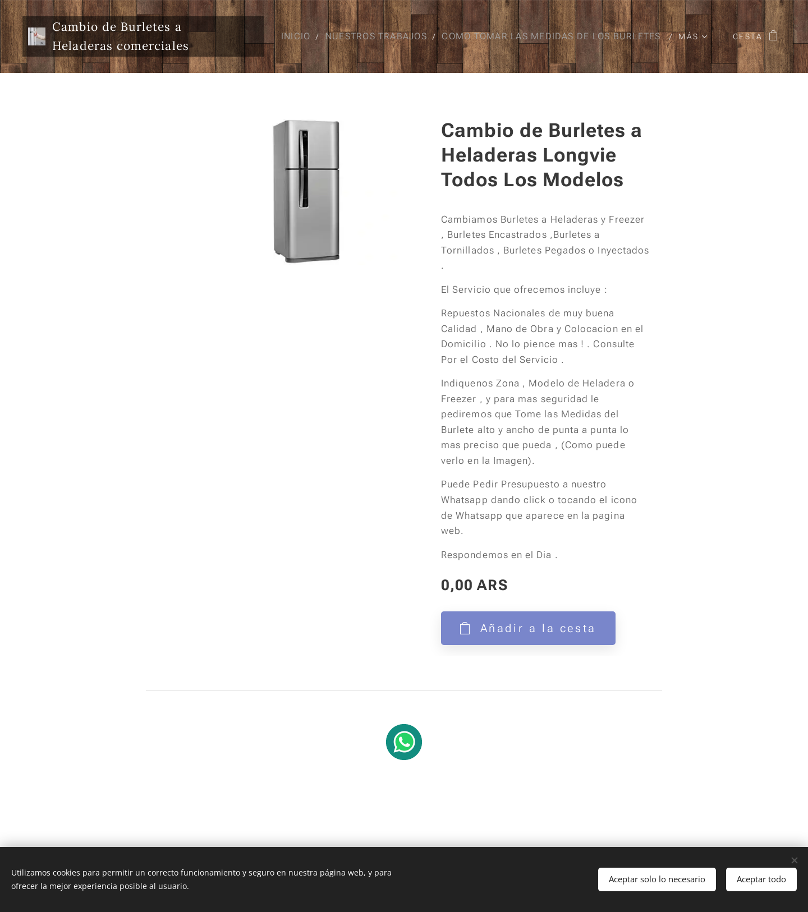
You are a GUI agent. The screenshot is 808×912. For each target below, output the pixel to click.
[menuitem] (535, 36)
